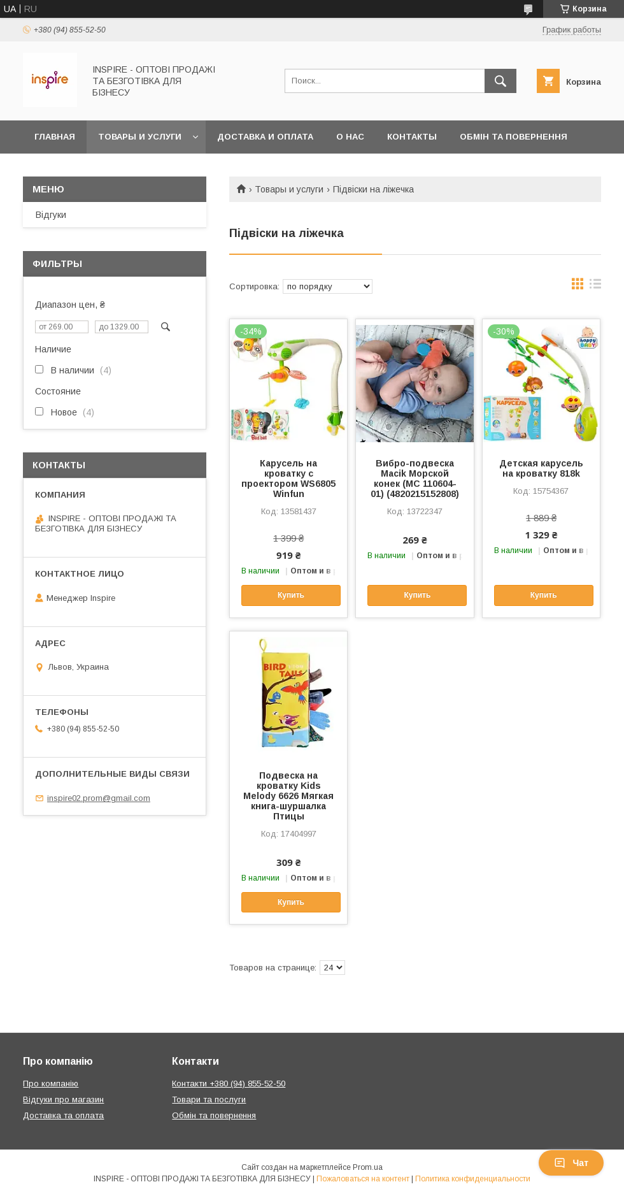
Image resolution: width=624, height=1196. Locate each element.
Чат (571, 1163)
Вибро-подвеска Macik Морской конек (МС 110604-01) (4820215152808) (415, 478)
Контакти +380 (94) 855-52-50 (228, 1083)
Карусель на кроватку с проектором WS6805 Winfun (288, 478)
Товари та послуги (209, 1099)
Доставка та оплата (63, 1115)
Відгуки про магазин (63, 1099)
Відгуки (51, 215)
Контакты (412, 136)
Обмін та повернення (513, 136)
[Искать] (500, 81)
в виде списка (595, 287)
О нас (350, 136)
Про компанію (50, 1083)
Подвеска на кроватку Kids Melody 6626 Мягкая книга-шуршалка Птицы (288, 795)
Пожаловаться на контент (362, 1178)
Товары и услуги (139, 136)
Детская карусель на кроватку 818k (541, 468)
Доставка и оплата (265, 136)
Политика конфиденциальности (472, 1178)
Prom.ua (368, 1167)
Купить (291, 595)
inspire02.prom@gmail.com (98, 798)
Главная (54, 136)
